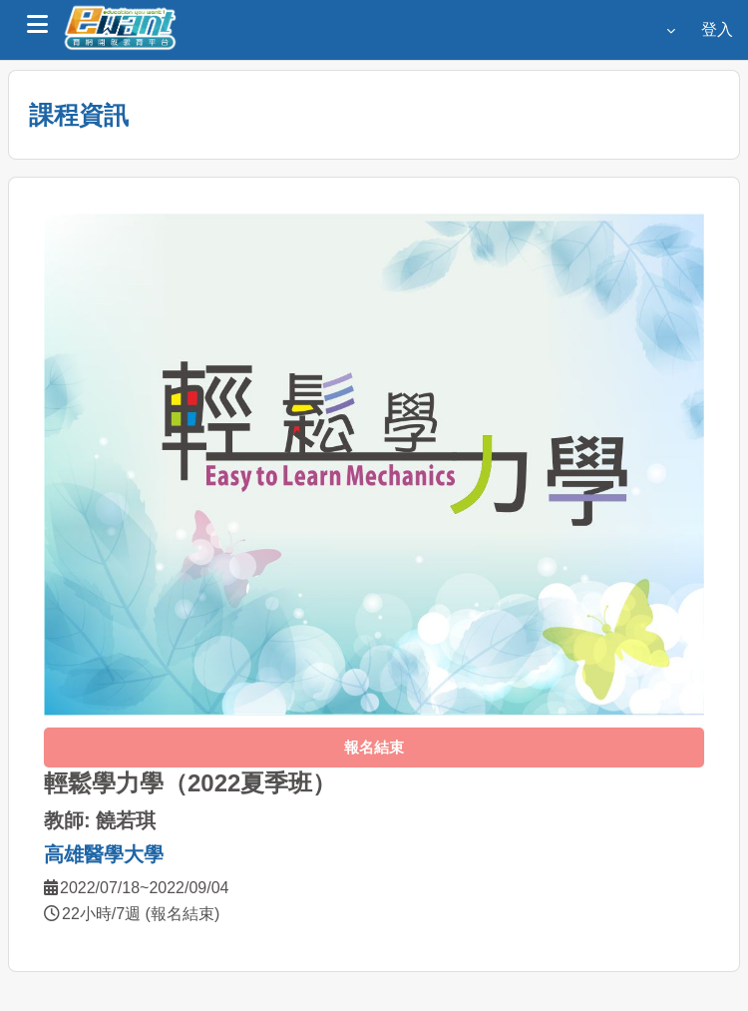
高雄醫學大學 (104, 854)
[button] (666, 30)
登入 (717, 29)
